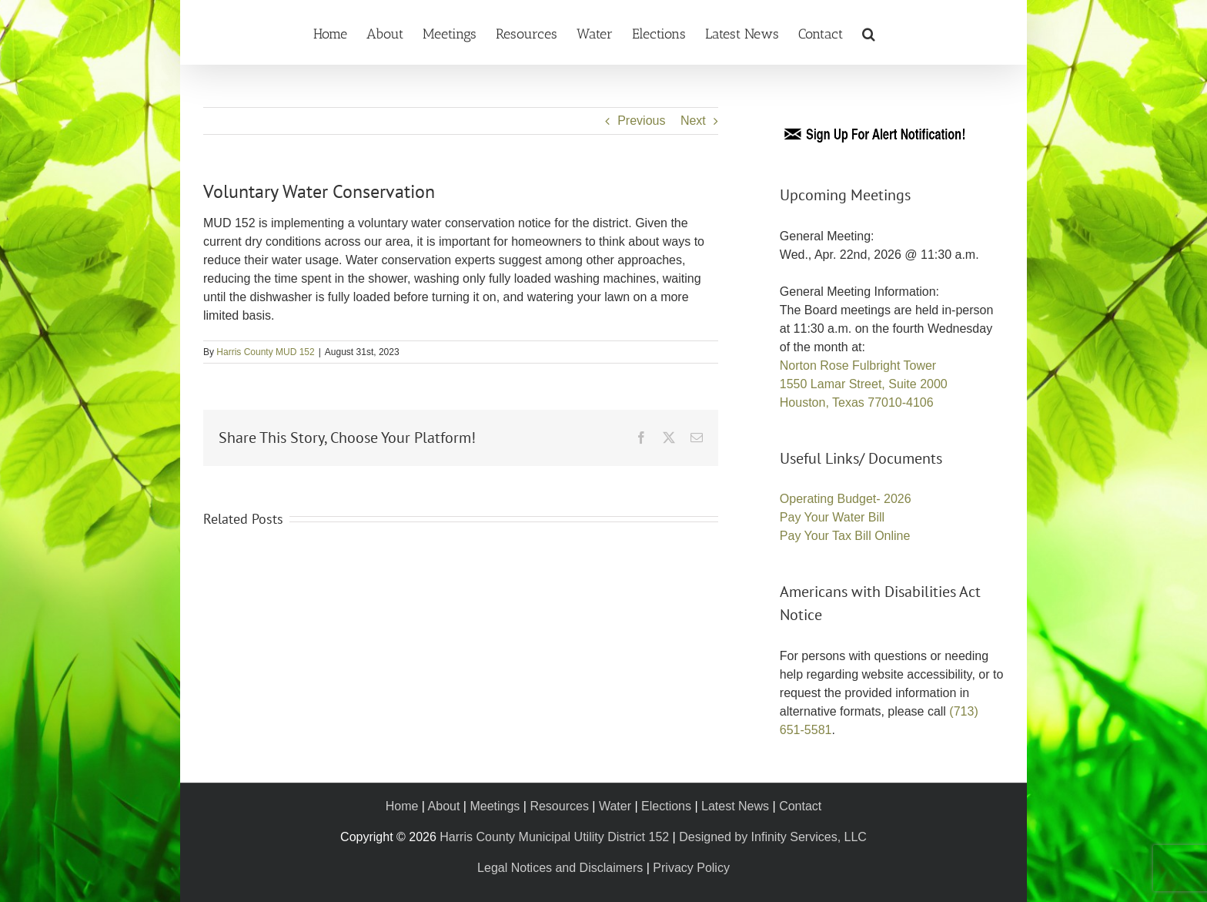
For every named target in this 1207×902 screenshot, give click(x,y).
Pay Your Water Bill (832, 517)
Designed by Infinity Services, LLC (773, 836)
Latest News (735, 806)
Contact (800, 806)
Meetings (495, 806)
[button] (868, 32)
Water (615, 806)
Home (402, 806)
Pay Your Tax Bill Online (845, 535)
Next (693, 120)
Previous (641, 120)
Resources (559, 806)
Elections (666, 806)
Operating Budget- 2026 (845, 498)
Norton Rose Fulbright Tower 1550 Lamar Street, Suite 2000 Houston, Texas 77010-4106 (864, 384)
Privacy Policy (691, 867)
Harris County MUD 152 (265, 352)
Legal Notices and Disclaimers (560, 867)
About (444, 806)
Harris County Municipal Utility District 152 (554, 836)
